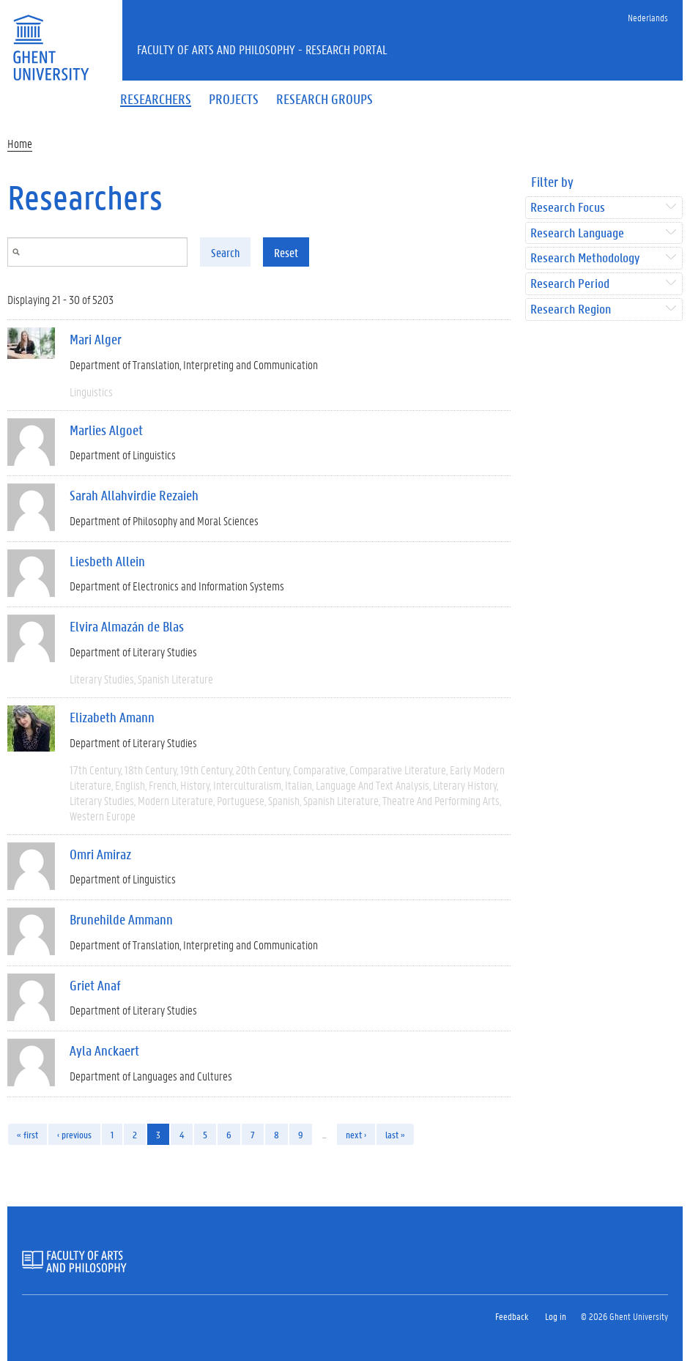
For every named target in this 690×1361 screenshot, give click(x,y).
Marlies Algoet (106, 430)
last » (395, 1134)
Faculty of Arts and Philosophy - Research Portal (262, 49)
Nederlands (648, 17)
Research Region (570, 309)
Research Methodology (584, 258)
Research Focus (567, 208)
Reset (286, 252)
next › (356, 1134)
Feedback (511, 1316)
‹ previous (74, 1134)
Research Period (569, 284)
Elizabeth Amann (112, 717)
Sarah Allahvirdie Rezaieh (134, 495)
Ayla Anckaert (104, 1050)
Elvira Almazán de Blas (127, 626)
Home (19, 143)
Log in (555, 1316)
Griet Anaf (95, 985)
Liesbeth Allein (107, 561)
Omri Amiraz (100, 854)
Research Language (577, 233)
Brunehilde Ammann (121, 919)
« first (27, 1134)
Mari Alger (96, 339)
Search (225, 252)
